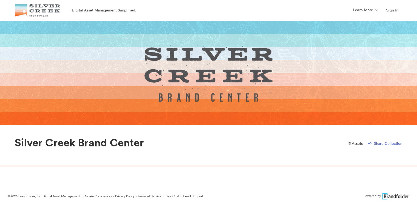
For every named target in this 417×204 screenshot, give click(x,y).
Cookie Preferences (98, 196)
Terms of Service (149, 196)
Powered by (386, 196)
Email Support (192, 196)
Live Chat (172, 196)
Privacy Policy (125, 196)
